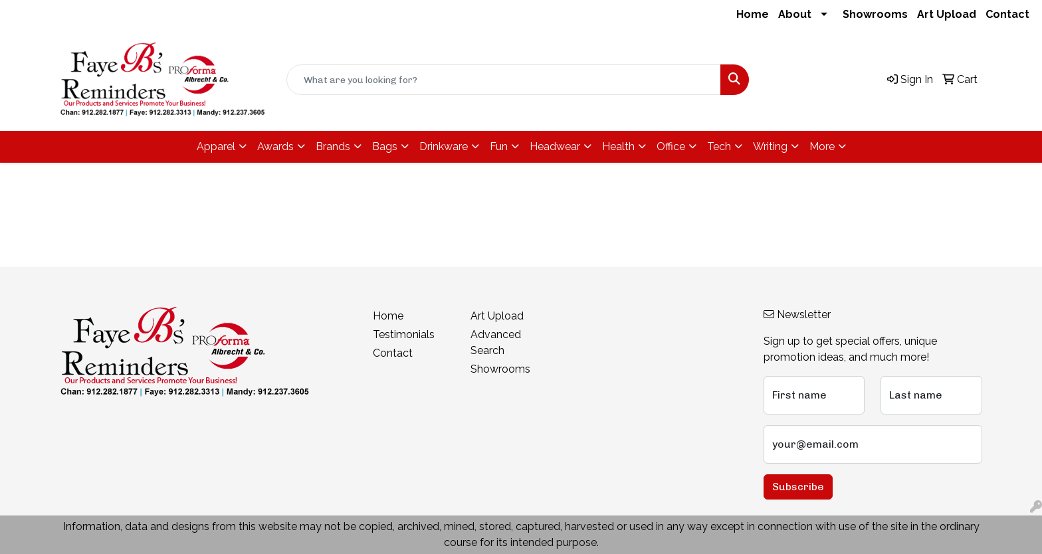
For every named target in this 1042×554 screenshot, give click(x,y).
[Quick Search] (503, 79)
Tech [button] (719, 146)
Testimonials (404, 334)
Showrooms (875, 14)
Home (752, 14)
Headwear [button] (555, 146)
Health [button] (618, 146)
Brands (333, 146)
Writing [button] (770, 146)
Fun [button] (499, 146)
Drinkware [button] (443, 146)
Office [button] (671, 146)
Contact (1007, 14)
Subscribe (798, 486)
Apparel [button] (216, 146)
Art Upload (946, 14)
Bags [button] (384, 146)
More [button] (822, 146)
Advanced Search (495, 342)
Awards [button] (275, 146)
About (794, 14)
